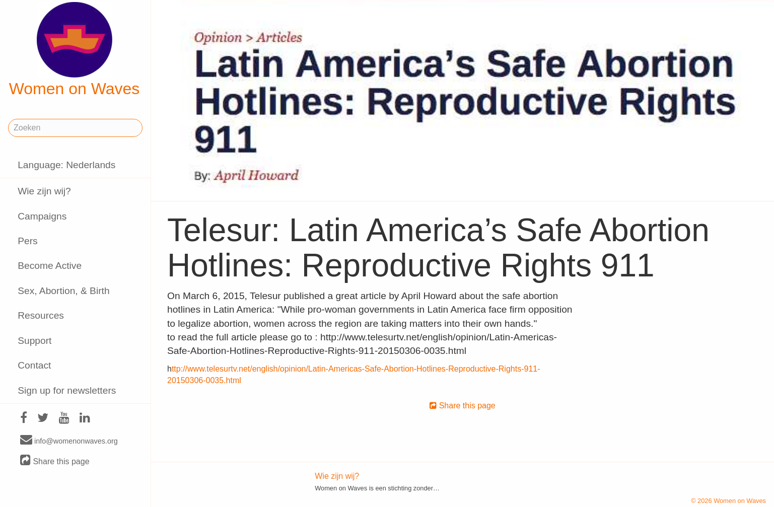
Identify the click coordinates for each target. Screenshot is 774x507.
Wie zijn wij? (44, 191)
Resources (41, 315)
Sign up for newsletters (67, 390)
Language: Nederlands (66, 165)
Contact (34, 365)
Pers (27, 241)
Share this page (55, 461)
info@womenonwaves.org (69, 441)
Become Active (50, 265)
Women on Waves (74, 50)
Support (34, 340)
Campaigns (42, 216)
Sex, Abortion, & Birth (63, 290)
